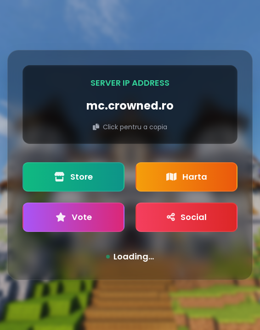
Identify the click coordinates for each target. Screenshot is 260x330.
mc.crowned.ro (130, 105)
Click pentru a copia (130, 127)
